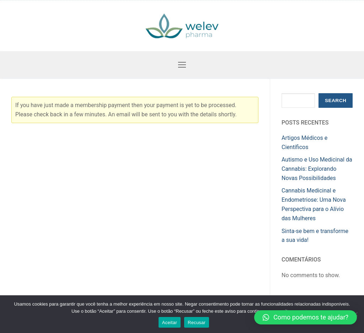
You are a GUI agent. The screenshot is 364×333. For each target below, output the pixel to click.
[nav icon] (182, 64)
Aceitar (169, 322)
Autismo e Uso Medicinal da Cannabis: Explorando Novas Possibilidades (317, 168)
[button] (305, 317)
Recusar (196, 322)
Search (335, 100)
